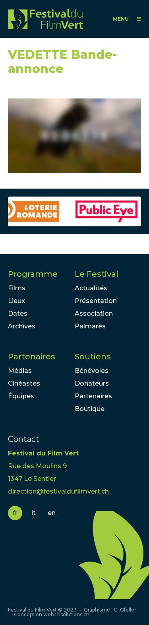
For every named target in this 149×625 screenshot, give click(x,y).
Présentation (96, 301)
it (33, 513)
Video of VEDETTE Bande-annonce (74, 136)
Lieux (16, 301)
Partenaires (31, 356)
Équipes (21, 396)
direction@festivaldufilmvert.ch (58, 491)
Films (16, 288)
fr (15, 513)
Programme (33, 274)
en (52, 513)
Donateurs (92, 383)
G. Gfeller (125, 610)
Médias (20, 370)
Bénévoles (91, 370)
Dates (17, 313)
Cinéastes (24, 383)
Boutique (89, 409)
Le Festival (96, 274)
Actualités (91, 288)
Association (94, 313)
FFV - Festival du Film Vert (45, 19)
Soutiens (93, 356)
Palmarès (90, 326)
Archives (21, 326)
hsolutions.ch (73, 614)
